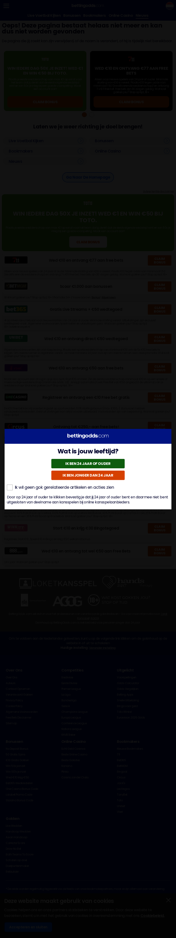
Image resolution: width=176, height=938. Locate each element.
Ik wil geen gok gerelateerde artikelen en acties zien (60, 487)
